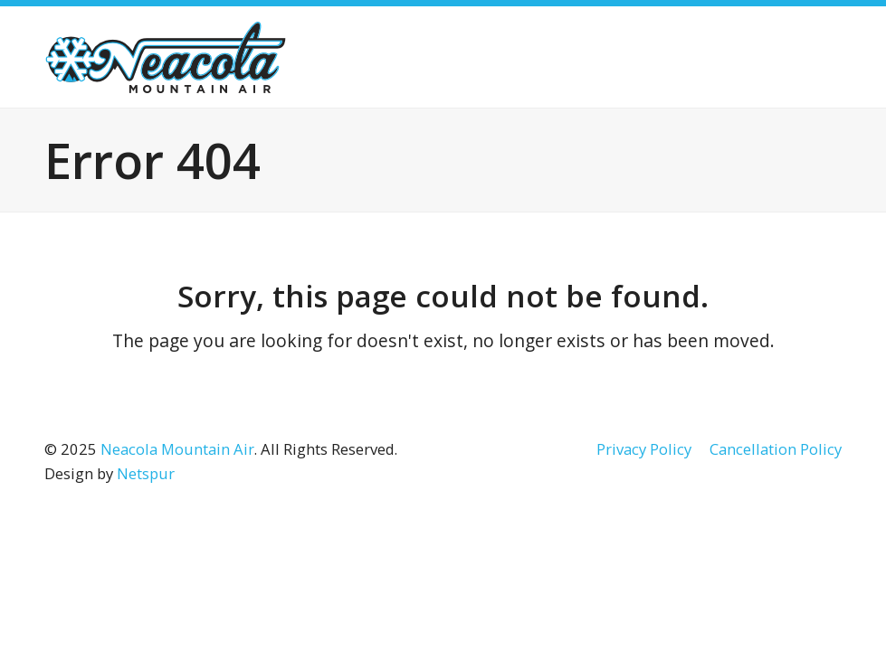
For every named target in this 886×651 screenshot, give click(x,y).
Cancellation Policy (776, 449)
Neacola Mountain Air (177, 449)
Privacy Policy (643, 449)
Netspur (146, 473)
